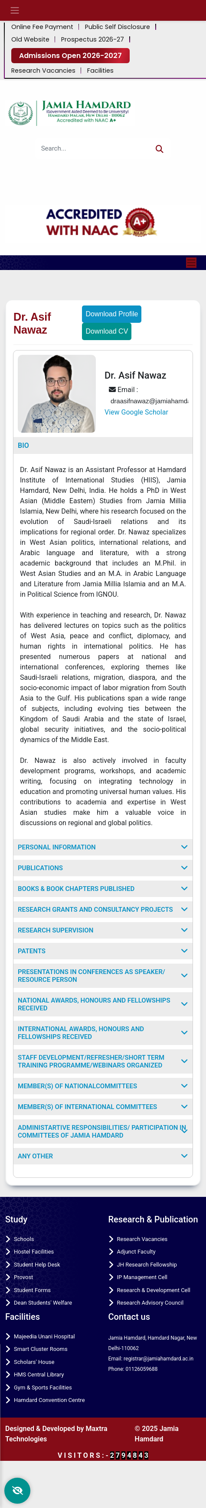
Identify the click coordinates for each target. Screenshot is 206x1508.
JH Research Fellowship (147, 1264)
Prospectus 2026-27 (92, 39)
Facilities (100, 71)
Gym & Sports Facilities (43, 1387)
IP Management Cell (142, 1277)
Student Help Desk (37, 1264)
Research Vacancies (43, 71)
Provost (23, 1277)
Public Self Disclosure (117, 27)
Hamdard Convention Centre (49, 1400)
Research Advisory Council (150, 1302)
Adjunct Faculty (136, 1251)
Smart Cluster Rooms (41, 1349)
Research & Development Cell (153, 1290)
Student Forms (32, 1290)
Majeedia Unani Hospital (44, 1336)
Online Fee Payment (42, 27)
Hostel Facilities (34, 1251)
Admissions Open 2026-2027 (70, 56)
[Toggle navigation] (191, 262)
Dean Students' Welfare (43, 1302)
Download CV (106, 331)
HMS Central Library (39, 1374)
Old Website (30, 39)
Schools (24, 1239)
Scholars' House (34, 1362)
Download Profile (111, 314)
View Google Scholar (136, 412)
